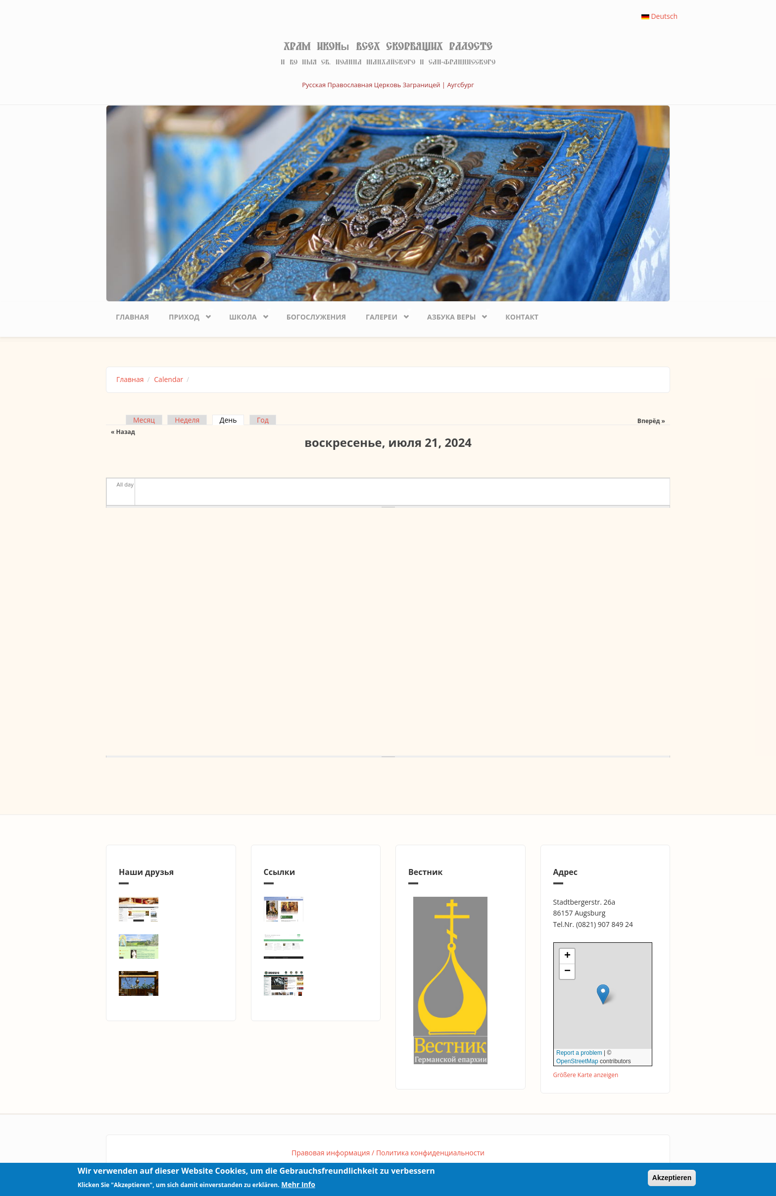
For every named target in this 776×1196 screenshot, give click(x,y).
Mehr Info (298, 1184)
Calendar (168, 379)
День (232, 420)
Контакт (521, 317)
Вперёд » (651, 421)
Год (263, 420)
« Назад (123, 432)
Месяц (144, 420)
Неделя (187, 420)
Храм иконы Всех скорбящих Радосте (388, 47)
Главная (132, 317)
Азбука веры (453, 314)
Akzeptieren (671, 1178)
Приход (186, 314)
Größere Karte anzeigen (586, 1075)
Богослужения (316, 317)
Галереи (384, 314)
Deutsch (659, 16)
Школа (245, 314)
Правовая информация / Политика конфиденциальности (388, 1152)
